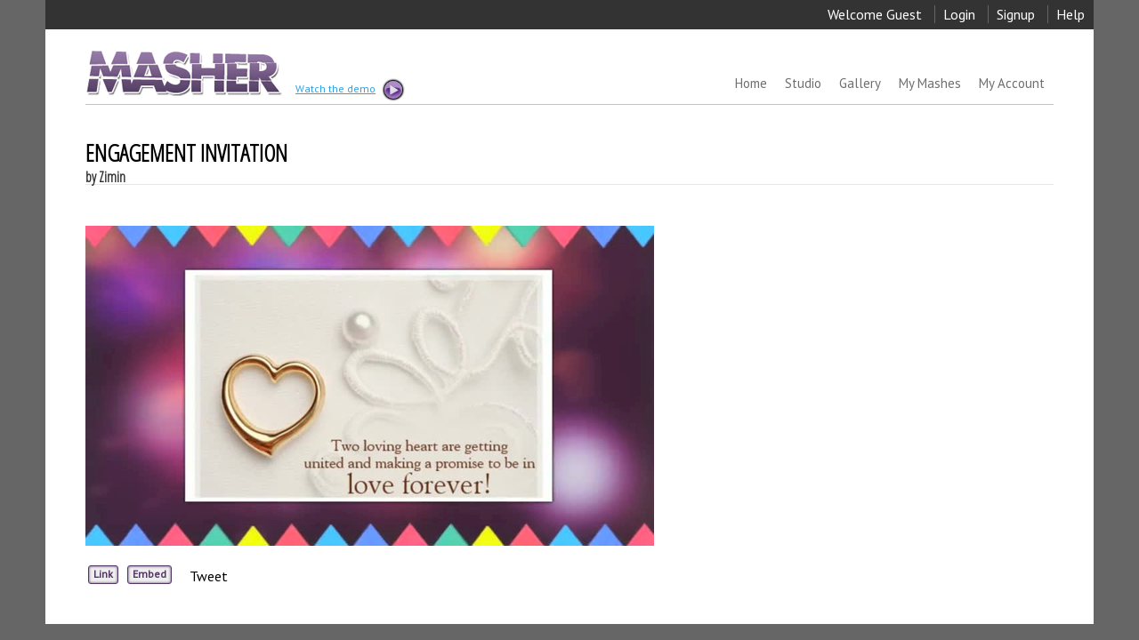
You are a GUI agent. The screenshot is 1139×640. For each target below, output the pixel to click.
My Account (1012, 83)
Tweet (209, 576)
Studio (803, 83)
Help (1070, 14)
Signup (1016, 14)
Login (959, 14)
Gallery (860, 83)
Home (751, 83)
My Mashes (930, 83)
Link (103, 573)
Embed (149, 573)
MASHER (182, 72)
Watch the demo (348, 90)
